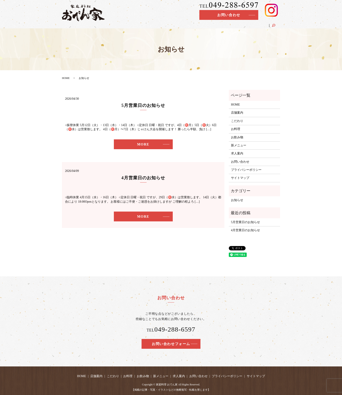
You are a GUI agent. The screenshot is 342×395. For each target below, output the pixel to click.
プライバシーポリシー (246, 169)
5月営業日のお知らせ (143, 105)
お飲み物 (222, 23)
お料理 (206, 23)
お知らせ (237, 200)
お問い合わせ (228, 15)
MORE (143, 144)
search (276, 22)
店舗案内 (172, 23)
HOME (156, 23)
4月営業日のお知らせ (143, 177)
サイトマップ (240, 178)
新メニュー (241, 23)
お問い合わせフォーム (171, 344)
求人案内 (260, 23)
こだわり (190, 23)
